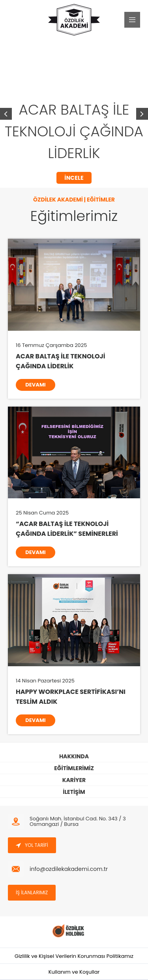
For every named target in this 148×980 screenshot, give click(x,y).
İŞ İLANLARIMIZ (32, 892)
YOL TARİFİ (32, 845)
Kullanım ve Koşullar (74, 972)
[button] (142, 114)
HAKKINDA (74, 756)
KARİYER (74, 780)
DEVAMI (35, 384)
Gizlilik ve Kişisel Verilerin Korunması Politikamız (74, 956)
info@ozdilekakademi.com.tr (69, 869)
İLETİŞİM (74, 792)
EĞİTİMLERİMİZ (74, 768)
